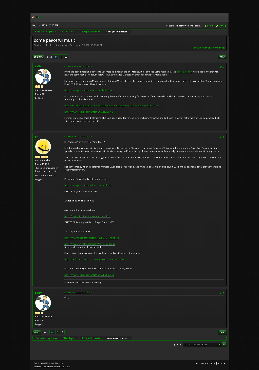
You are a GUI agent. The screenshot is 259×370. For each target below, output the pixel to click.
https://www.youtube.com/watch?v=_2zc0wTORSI (89, 111)
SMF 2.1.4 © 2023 (41, 363)
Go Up (37, 332)
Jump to (178, 344)
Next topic (219, 47)
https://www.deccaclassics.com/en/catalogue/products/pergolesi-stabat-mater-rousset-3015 (111, 105)
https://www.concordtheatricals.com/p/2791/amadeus (91, 237)
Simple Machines (56, 363)
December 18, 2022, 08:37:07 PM (78, 66)
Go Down (38, 57)
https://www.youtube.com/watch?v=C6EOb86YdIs (89, 274)
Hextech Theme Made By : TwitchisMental (52, 366)
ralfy (38, 66)
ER (36, 136)
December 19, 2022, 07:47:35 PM (78, 292)
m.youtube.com (184, 71)
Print (222, 57)
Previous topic (202, 47)
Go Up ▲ (221, 363)
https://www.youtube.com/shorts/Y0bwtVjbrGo (87, 185)
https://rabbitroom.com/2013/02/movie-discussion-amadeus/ (95, 259)
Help (197, 363)
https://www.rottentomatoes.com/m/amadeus (87, 216)
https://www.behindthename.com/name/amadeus (89, 243)
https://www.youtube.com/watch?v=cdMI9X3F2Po (89, 90)
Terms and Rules (208, 363)
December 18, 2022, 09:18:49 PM (78, 136)
